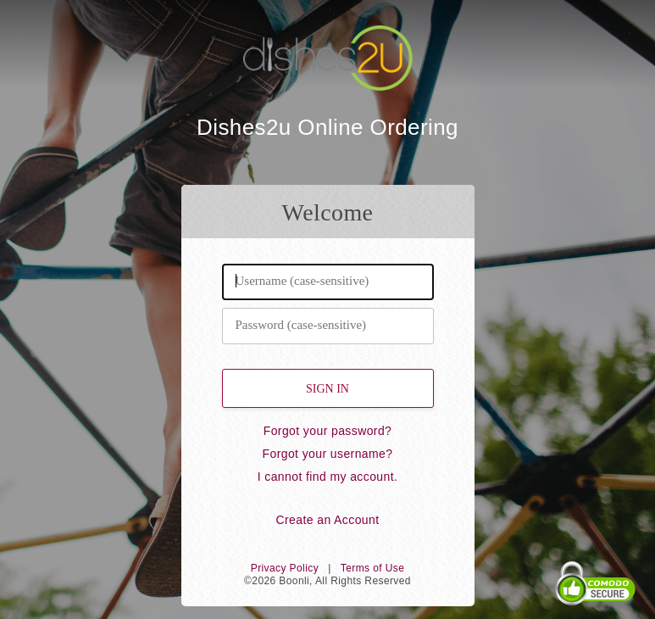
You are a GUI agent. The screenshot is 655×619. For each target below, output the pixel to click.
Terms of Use (372, 568)
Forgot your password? (328, 431)
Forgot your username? (328, 453)
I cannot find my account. (328, 476)
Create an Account (328, 520)
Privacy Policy (285, 568)
